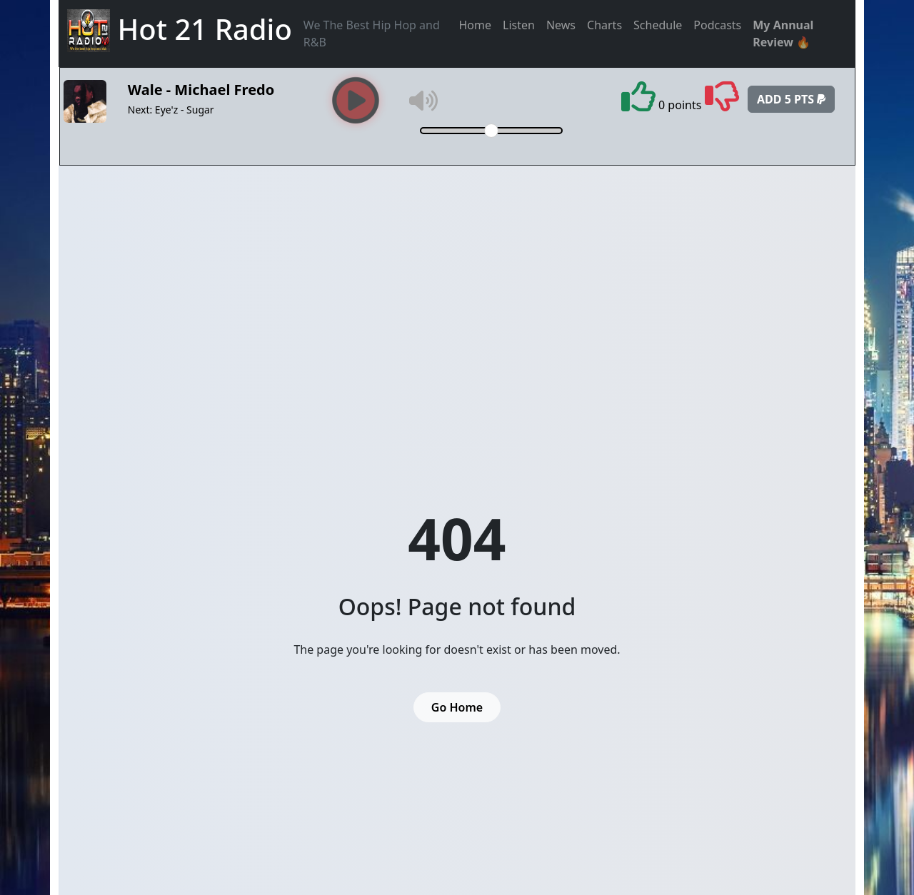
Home (475, 25)
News (561, 25)
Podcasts (717, 25)
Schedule (657, 25)
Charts (604, 25)
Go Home (457, 707)
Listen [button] (519, 25)
